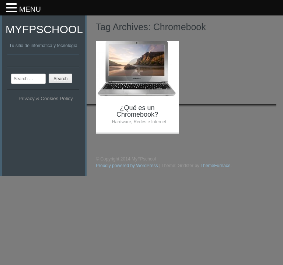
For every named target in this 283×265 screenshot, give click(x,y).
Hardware (121, 121)
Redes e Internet (149, 121)
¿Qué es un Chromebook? (137, 111)
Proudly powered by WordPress (127, 165)
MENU (30, 9)
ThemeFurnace (215, 165)
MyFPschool (44, 29)
